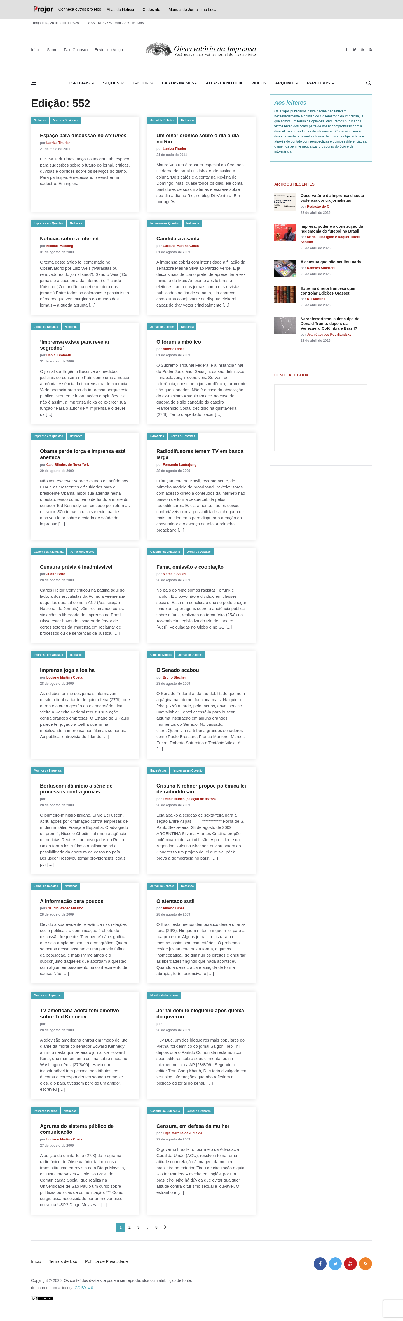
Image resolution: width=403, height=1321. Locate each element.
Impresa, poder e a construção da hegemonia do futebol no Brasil (332, 228)
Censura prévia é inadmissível (76, 567)
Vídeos (258, 83)
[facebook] (346, 49)
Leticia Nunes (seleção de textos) (191, 799)
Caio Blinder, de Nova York (67, 465)
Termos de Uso (63, 1261)
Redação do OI (319, 206)
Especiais (79, 83)
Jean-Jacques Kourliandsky (329, 334)
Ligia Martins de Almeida (182, 1133)
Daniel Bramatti (58, 355)
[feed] (370, 49)
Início (35, 50)
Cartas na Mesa (179, 83)
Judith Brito (55, 574)
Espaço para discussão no (83, 135)
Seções (111, 83)
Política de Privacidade (106, 1261)
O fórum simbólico (178, 342)
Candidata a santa (178, 238)
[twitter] (354, 49)
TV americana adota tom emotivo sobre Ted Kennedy (79, 1013)
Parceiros (318, 83)
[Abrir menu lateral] (33, 83)
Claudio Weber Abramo (64, 908)
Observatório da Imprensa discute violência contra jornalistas (332, 198)
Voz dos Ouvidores (65, 120)
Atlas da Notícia (120, 9)
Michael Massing (59, 246)
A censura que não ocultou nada (331, 262)
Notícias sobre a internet (69, 238)
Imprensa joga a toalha (67, 670)
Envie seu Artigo (109, 50)
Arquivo (284, 83)
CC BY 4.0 (84, 1288)
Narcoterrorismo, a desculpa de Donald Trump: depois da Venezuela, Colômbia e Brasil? (330, 324)
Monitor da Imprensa (47, 770)
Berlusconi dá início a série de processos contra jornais (76, 789)
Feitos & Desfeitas (183, 436)
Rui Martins (316, 299)
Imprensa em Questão (48, 223)
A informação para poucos (71, 901)
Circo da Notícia (161, 654)
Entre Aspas (158, 770)
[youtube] (362, 49)
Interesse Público (45, 1111)
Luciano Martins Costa (181, 246)
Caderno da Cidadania (49, 551)
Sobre (52, 50)
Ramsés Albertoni (321, 268)
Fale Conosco (76, 50)
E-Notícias (157, 436)
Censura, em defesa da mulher (192, 1126)
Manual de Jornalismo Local (192, 9)
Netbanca (40, 120)
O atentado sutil (175, 901)
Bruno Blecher (175, 677)
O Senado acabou (177, 670)
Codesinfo (151, 9)
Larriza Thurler (58, 143)
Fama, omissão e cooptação (190, 567)
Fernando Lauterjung (179, 465)
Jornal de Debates (162, 120)
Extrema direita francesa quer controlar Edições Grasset (328, 290)
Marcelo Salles (174, 574)
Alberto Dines (173, 349)
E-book (140, 83)
